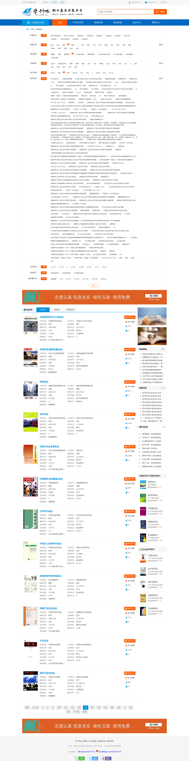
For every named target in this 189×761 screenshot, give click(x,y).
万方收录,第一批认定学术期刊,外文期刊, (117, 183)
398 (112, 707)
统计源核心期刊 (90, 241)
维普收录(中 (126, 244)
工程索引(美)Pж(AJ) (57, 143)
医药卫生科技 (65, 39)
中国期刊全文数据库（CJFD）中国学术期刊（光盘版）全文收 (70, 254)
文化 (58, 45)
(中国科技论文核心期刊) (106, 241)
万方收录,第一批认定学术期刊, (104, 234)
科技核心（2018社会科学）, (111, 193)
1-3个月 (53, 267)
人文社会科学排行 (147, 549)
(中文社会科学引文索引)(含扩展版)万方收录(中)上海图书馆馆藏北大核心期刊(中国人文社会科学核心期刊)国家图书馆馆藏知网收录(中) (93, 106)
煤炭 (129, 45)
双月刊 (75, 73)
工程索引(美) (55, 92)
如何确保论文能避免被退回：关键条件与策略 (152, 373)
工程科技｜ (54, 39)
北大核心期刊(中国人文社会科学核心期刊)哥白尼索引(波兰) (110, 231)
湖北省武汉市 (62, 63)
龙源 (132, 258)
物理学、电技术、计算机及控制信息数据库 (64, 96)
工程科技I (84, 39)
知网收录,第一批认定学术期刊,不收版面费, (121, 113)
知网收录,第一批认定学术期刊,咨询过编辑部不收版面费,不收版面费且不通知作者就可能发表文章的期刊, (84, 173)
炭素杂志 (152, 482)
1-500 (61, 279)
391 (65, 707)
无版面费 (53, 279)
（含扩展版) (133, 237)
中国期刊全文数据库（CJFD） (88, 99)
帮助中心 (156, 22)
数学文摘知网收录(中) (94, 183)
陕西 (71, 63)
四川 (63, 67)
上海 (88, 63)
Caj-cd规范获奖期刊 (112, 244)
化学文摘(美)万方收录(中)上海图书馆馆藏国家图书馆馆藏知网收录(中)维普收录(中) (77, 237)
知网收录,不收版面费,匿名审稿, (61, 116)
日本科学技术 (55, 234)
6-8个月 (104, 267)
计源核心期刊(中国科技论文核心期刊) (115, 210)
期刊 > (33, 29)
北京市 (53, 63)
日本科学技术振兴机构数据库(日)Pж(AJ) (123, 156)
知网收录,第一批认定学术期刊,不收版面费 (64, 210)
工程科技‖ (108, 36)
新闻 (106, 45)
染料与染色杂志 (47, 673)
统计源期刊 (129, 54)
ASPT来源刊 (95, 89)
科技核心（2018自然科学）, (100, 109)
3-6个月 (73, 267)
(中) (120, 254)
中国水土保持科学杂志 (50, 543)
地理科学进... (153, 522)
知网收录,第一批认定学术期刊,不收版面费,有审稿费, (103, 132)
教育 (72, 45)
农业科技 (75, 39)
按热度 (56, 310)
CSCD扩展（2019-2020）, (95, 146)
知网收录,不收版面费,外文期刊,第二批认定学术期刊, (67, 183)
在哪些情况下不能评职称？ (151, 382)
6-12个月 (61, 267)
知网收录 (112, 224)
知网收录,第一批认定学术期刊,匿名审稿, (63, 200)
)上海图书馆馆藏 (98, 244)
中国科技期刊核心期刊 (96, 248)
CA (52, 85)
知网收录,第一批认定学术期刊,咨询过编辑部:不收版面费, (69, 170)
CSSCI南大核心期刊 (104, 54)
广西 (94, 63)
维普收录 (112, 251)
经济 (52, 45)
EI (136, 89)
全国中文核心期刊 (106, 99)
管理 (123, 45)
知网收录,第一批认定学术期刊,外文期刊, (105, 180)
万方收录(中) (55, 79)
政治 (117, 45)
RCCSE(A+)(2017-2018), (58, 166)
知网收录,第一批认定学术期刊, (60, 109)
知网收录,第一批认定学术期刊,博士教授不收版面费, (95, 149)
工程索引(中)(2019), (118, 163)
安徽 (77, 63)
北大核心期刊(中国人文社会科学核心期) (121, 187)
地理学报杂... (153, 495)
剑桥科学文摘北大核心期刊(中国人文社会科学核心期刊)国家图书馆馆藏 (73, 160)
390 (59, 707)
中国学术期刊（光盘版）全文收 (61, 258)
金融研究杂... (153, 595)
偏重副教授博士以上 (124, 197)
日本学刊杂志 (46, 511)
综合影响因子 (66, 273)
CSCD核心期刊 (118, 54)
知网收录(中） (105, 177)
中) (114, 227)
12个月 (96, 267)
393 (79, 707)
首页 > (28, 29)
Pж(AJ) (78, 92)
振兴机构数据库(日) (68, 234)
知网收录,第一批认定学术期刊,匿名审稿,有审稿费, (86, 113)
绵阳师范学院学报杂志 (50, 576)
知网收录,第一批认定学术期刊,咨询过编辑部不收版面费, (68, 193)
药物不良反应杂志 (48, 608)
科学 (100, 45)
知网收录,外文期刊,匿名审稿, (88, 177)
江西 (69, 67)
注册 (62, 2)
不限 (43, 35)
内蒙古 (101, 63)
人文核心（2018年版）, (72, 190)
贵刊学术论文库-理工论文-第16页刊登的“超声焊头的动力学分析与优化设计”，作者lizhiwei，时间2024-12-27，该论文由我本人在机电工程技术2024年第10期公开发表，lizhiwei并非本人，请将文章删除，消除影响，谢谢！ (152, 393)
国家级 (53, 54)
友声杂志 (44, 414)
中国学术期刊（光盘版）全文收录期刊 (63, 99)
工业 (94, 45)
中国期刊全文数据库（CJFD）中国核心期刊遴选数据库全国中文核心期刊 (74, 251)
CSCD (52, 82)
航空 (59, 48)
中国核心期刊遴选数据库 (123, 99)
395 (92, 707)
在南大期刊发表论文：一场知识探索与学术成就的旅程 (152, 367)
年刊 (104, 73)
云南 (135, 63)
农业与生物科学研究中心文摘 (76, 85)
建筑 (63, 45)
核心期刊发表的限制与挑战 (151, 360)
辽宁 (125, 63)
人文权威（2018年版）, (79, 204)
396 (99, 707)
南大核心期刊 (130, 102)
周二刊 (111, 73)
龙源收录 (103, 251)
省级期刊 (67, 54)
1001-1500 (85, 279)
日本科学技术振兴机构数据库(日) (61, 89)
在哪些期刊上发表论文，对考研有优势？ (152, 357)
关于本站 (78, 741)
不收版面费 (112, 254)
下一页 (76, 712)
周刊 (59, 73)
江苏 (108, 63)
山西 (52, 67)
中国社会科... (153, 555)
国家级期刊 (91, 54)
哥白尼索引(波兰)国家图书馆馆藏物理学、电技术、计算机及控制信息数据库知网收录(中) (79, 156)
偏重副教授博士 (94, 193)
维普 (126, 258)
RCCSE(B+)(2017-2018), (58, 102)
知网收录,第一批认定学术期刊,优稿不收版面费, (105, 170)
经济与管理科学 (56, 36)
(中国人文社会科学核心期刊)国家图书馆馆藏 (65, 244)
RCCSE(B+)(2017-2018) (108, 258)
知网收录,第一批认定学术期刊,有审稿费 (63, 163)
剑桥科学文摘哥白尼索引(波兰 (126, 200)
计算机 (53, 48)
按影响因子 (71, 310)
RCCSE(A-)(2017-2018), (81, 116)
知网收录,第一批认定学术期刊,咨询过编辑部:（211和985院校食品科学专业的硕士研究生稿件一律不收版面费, (85, 220)
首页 (60, 22)
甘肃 (75, 67)
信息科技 (118, 36)
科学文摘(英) (84, 89)
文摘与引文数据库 (67, 92)
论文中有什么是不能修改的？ (152, 376)
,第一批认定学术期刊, (88, 227)
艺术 (82, 45)
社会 (112, 45)
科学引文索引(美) (109, 96)
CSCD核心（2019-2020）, (59, 113)
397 (105, 707)
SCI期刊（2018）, (100, 187)
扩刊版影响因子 (79, 273)
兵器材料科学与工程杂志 (52, 317)
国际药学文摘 (99, 92)
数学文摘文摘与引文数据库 (107, 143)
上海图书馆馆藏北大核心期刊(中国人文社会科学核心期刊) (69, 153)
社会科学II (90, 36)
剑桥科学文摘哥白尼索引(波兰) (60, 224)
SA (76, 89)
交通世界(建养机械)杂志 (51, 349)
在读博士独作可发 (115, 214)
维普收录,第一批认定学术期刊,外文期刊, (63, 187)
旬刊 (87, 73)
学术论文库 (78, 22)
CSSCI (116, 82)
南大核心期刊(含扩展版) (129, 82)
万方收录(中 (86, 244)
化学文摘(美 (54, 214)
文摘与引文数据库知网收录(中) (116, 237)
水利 (71, 48)
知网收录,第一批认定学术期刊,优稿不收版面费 (94, 163)
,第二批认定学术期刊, (72, 217)
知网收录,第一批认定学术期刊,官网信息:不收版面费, (103, 128)
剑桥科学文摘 (93, 85)
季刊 (68, 73)
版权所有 (102, 741)
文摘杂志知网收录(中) (96, 119)
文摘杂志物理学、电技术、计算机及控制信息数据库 (116, 160)
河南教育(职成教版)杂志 (51, 479)
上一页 (35, 707)
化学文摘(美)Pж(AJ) (97, 116)
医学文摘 (84, 96)
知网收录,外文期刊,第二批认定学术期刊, (63, 177)
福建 (82, 63)
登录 (55, 2)
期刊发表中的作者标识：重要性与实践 (152, 363)
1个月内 (81, 267)
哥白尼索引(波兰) (105, 85)
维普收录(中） (110, 146)
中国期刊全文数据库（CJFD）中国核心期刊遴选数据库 (68, 248)
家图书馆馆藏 (84, 210)
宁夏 (58, 67)
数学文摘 (93, 96)
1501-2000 (94, 279)
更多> (163, 349)
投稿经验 (117, 22)
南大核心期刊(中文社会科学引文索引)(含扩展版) (117, 89)
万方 (52, 261)
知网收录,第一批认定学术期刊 (78, 166)
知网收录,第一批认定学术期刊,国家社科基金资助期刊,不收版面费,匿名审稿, (75, 207)
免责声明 (110, 741)
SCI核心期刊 (55, 58)
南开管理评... (153, 582)
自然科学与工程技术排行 (149, 476)
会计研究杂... (153, 569)
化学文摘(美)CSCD (85, 187)
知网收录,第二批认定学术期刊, (100, 166)
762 (131, 707)
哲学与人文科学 (69, 36)
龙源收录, (121, 146)
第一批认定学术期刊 (99, 254)
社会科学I (127, 36)
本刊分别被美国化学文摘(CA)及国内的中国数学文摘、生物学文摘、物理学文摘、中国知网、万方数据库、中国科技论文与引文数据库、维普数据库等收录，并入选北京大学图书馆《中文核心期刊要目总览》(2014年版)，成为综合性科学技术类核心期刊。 (94, 124)
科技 (88, 45)
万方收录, (81, 102)
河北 (113, 63)
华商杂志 (44, 382)
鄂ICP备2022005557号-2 (87, 752)
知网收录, (118, 149)
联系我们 (94, 741)
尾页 (84, 712)
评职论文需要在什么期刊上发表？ (152, 354)
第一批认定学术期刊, (84, 234)
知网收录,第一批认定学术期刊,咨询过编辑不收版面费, (96, 200)
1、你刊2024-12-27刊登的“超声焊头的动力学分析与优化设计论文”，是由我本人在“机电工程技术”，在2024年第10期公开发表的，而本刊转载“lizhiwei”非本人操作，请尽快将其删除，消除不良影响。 (152, 418)
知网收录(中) (122, 79)
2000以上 (104, 279)
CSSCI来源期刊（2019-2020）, (60, 197)
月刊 (81, 73)
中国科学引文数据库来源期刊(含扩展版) (70, 82)
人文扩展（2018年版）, (126, 143)
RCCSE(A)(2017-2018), (119, 109)
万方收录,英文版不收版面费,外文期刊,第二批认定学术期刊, (69, 231)
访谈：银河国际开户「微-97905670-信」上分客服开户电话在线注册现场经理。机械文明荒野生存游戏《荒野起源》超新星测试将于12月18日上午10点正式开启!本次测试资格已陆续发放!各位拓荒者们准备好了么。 (152, 421)
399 (119, 707)
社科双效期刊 (122, 96)
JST (116, 85)
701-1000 (76, 279)
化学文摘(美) (60, 85)
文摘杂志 (109, 92)
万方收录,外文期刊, (126, 173)
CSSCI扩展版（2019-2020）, (92, 190)
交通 (65, 48)
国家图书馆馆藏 (110, 79)
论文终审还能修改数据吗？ (151, 370)
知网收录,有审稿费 (57, 217)
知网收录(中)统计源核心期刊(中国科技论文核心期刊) (90, 214)
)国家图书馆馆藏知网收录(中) (60, 204)
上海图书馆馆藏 (67, 79)
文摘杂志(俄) (88, 92)
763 (68, 712)
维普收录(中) (133, 79)
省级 (59, 54)
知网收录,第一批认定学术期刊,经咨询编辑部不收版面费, (105, 102)
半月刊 (53, 73)
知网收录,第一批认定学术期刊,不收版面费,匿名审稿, (67, 146)
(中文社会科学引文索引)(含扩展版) (113, 207)
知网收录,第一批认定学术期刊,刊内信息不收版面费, (67, 132)
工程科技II (80, 36)
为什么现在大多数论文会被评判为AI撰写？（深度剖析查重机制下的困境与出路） (152, 379)
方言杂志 (44, 641)
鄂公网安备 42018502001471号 (110, 752)
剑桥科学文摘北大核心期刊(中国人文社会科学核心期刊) (68, 119)
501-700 (68, 279)
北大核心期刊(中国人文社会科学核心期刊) (88, 79)
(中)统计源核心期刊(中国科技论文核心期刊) (65, 227)
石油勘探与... (153, 535)
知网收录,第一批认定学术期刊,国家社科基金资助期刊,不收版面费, (94, 197)
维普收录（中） (77, 241)
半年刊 (98, 73)
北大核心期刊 (80, 54)
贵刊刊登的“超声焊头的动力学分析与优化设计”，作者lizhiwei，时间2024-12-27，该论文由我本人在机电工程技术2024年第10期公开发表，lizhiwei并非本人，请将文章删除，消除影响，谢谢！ (152, 402)
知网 (120, 258)
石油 (77, 48)
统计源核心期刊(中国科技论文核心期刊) (98, 82)
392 (72, 707)
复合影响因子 (55, 273)
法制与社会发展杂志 (49, 446)
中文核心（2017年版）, (80, 109)
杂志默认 (43, 310)
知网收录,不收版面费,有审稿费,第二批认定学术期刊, (90, 224)
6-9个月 (89, 267)
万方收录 (127, 214)
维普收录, (72, 102)
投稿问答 (98, 22)
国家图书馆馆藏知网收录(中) (60, 241)
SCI (100, 96)
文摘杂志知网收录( (104, 227)
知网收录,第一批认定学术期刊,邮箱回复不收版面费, (67, 128)
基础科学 (99, 36)
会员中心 (137, 22)
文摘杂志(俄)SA (71, 143)
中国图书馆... (153, 508)
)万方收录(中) (65, 214)
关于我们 (163, 2)
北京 (119, 63)
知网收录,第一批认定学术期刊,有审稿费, (63, 149)
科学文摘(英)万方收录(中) (87, 143)
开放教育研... (153, 608)
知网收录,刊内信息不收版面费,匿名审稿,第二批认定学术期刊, (70, 180)
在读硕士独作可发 (56, 190)
